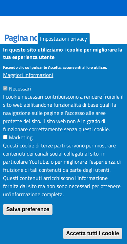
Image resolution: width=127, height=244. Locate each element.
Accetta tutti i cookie (92, 238)
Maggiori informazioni (28, 80)
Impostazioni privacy (63, 43)
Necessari (20, 93)
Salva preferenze (27, 214)
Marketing (21, 142)
